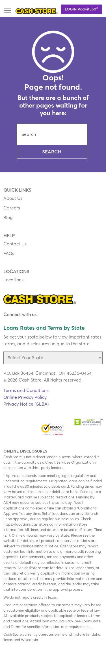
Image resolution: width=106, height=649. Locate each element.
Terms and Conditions (26, 390)
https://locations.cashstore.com (30, 524)
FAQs (8, 253)
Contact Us (15, 244)
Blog (8, 217)
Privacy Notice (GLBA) (26, 404)
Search (52, 152)
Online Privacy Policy (25, 397)
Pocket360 (81, 8)
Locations (13, 279)
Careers (11, 208)
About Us (12, 198)
